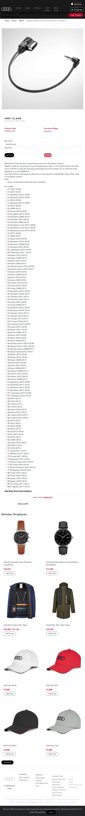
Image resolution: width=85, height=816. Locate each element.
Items (14, 20)
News (27, 8)
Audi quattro (24, 783)
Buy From (8, 141)
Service (37, 8)
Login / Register (76, 15)
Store (18, 8)
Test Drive (47, 9)
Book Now (56, 9)
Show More (7, 762)
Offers (21, 20)
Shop (7, 20)
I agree (51, 812)
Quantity (8, 148)
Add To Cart (9, 155)
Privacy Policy (40, 812)
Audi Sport (23, 786)
